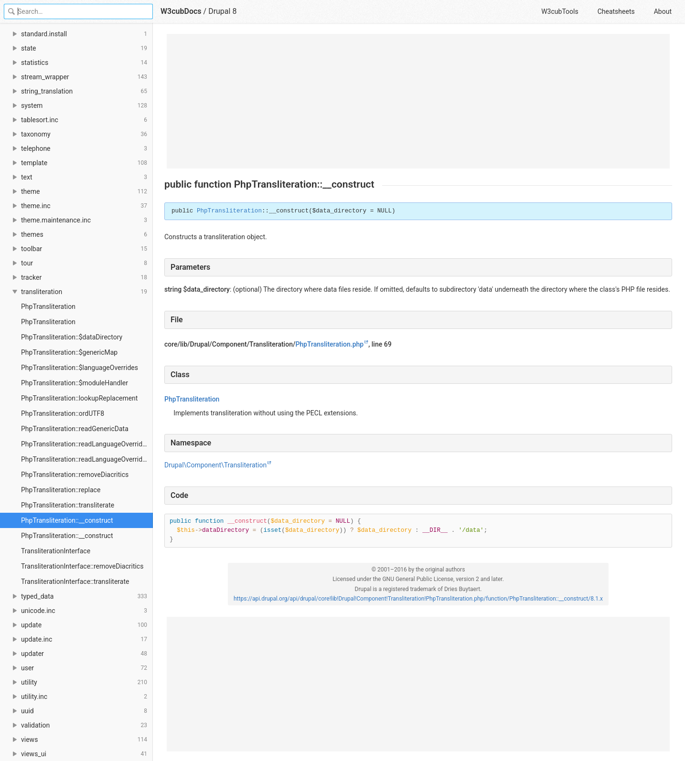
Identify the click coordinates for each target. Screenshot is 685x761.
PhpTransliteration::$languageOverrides (79, 367)
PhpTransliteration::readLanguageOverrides (85, 444)
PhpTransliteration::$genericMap (69, 352)
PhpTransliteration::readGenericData (74, 429)
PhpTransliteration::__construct (67, 520)
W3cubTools (559, 11)
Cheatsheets (616, 11)
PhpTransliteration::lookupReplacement (79, 398)
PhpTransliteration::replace (60, 490)
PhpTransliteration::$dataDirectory (71, 337)
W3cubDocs (181, 11)
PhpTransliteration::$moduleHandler (74, 383)
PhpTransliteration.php (329, 344)
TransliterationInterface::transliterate (75, 581)
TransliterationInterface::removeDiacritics (82, 566)
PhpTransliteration (48, 306)
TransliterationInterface (55, 551)
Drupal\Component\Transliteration (215, 465)
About (663, 11)
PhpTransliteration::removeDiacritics (74, 474)
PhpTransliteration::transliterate (67, 505)
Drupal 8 (222, 11)
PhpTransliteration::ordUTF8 (62, 413)
